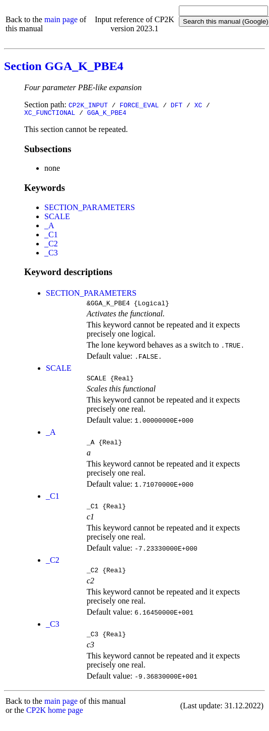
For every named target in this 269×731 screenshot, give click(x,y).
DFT (176, 104)
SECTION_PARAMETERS (89, 209)
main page (61, 19)
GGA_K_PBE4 (106, 113)
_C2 (51, 245)
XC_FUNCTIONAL (49, 113)
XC (198, 104)
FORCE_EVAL (139, 104)
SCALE (57, 218)
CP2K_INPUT (88, 104)
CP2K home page (54, 720)
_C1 (51, 236)
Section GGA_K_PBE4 (63, 66)
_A (49, 227)
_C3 (51, 254)
